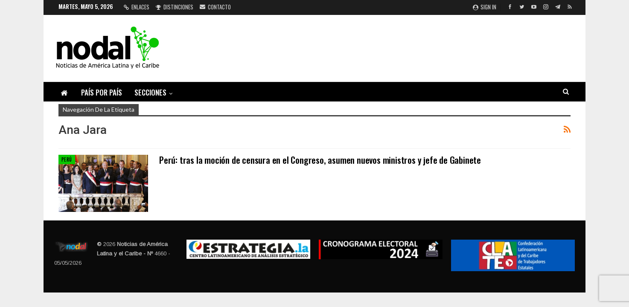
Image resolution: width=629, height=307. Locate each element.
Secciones (150, 92)
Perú (66, 159)
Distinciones (174, 7)
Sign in (484, 7)
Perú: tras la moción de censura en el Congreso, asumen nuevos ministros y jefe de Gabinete (320, 159)
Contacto (215, 7)
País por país (101, 92)
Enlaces (136, 7)
